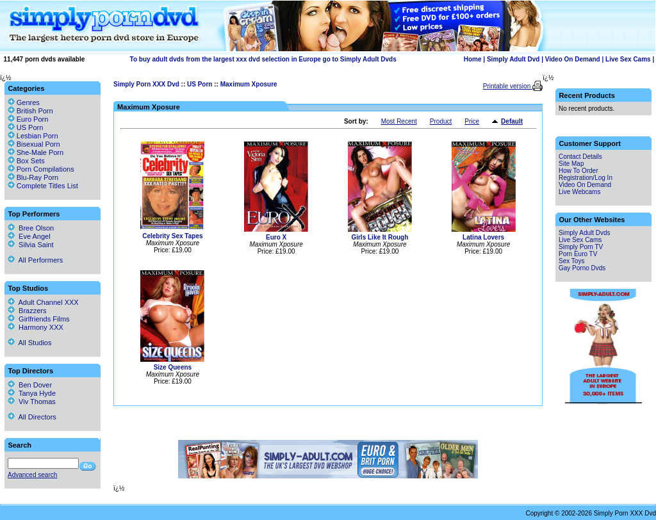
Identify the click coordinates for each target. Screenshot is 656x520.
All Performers (35, 260)
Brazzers (27, 310)
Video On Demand (572, 59)
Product (441, 121)
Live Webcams (579, 191)
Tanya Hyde (32, 393)
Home (473, 59)
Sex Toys (571, 260)
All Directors (32, 417)
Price (471, 121)
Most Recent (399, 121)
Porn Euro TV (578, 253)
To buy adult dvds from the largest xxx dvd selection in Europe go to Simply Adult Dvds (263, 59)
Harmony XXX (35, 327)
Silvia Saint (31, 244)
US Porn (199, 84)
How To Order (578, 170)
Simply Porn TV (581, 246)
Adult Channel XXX (43, 302)
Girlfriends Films (39, 319)
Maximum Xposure (248, 84)
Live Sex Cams (628, 59)
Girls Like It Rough (379, 237)
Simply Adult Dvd (513, 59)
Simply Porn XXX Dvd (146, 84)
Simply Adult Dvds (585, 232)
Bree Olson (31, 228)
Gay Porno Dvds (582, 268)
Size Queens (173, 367)
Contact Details (580, 156)
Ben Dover (30, 385)
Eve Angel (29, 236)
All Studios (29, 342)
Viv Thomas (32, 401)
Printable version (507, 86)
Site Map (571, 163)
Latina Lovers (483, 237)
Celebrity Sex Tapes (172, 236)
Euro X (276, 237)
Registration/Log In (585, 177)
